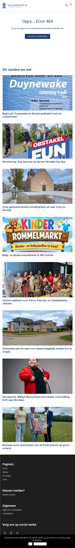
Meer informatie (40, 544)
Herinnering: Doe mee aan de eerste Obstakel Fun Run (33, 161)
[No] (72, 541)
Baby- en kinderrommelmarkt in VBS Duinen (27, 255)
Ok (30, 544)
